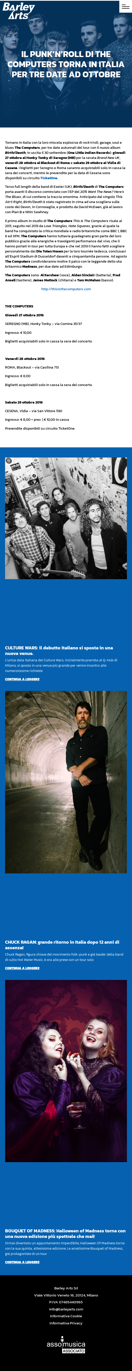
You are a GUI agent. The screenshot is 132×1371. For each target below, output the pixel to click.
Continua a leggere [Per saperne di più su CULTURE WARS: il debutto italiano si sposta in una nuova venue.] (22, 679)
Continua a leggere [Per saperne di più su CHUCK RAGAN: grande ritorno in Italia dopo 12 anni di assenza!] (22, 968)
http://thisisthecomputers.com (66, 289)
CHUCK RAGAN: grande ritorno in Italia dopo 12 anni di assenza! (62, 945)
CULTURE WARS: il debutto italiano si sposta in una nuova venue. (59, 650)
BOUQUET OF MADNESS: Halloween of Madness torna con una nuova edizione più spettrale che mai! (65, 1233)
